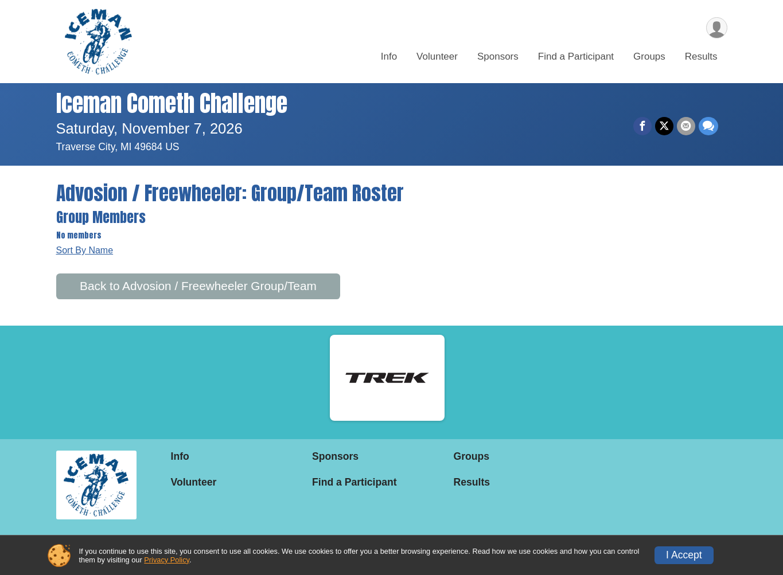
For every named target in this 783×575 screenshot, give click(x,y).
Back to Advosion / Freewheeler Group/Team (198, 285)
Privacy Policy (166, 560)
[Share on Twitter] (664, 126)
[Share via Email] (686, 126)
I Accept (684, 555)
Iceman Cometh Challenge (171, 103)
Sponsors (498, 56)
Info (389, 56)
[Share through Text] (708, 126)
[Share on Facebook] (642, 126)
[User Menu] (716, 27)
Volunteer (437, 56)
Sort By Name (85, 250)
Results (701, 56)
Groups (649, 56)
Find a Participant (576, 56)
